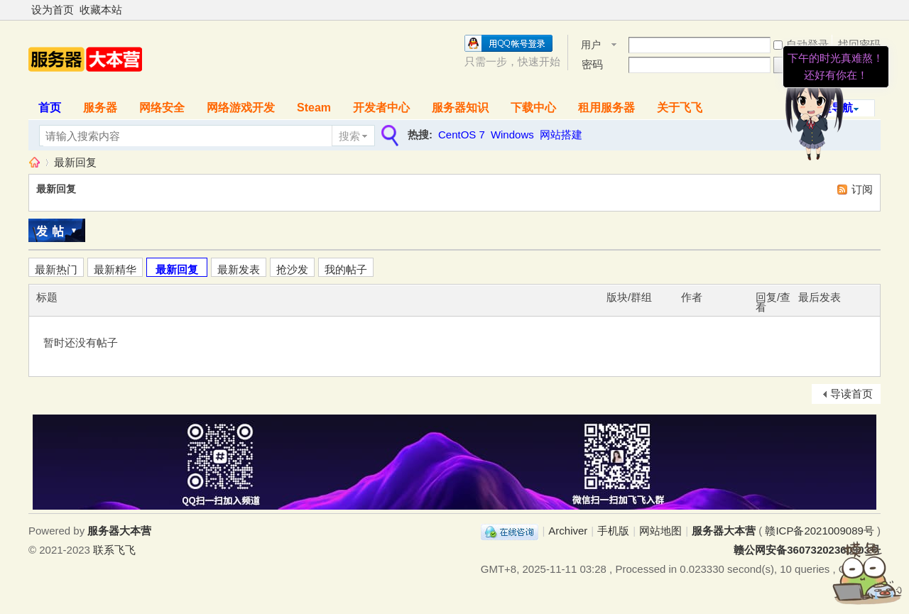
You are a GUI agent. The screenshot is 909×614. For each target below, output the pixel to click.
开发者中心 (381, 108)
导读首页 (851, 394)
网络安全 (162, 108)
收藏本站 (101, 10)
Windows (512, 134)
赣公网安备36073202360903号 (807, 550)
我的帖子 (346, 269)
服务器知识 (460, 108)
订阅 (862, 189)
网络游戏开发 (241, 108)
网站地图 (660, 531)
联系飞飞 (114, 550)
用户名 (591, 46)
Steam (314, 108)
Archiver (567, 531)
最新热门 (56, 269)
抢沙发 (292, 269)
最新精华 (115, 269)
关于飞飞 (679, 108)
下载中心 (533, 108)
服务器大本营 (34, 162)
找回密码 (859, 44)
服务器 (100, 108)
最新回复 (75, 162)
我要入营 (859, 64)
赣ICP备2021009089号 (819, 531)
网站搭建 (561, 134)
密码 (592, 64)
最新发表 (238, 269)
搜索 (349, 136)
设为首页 (52, 10)
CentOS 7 (461, 134)
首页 (49, 108)
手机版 (613, 531)
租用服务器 (606, 108)
